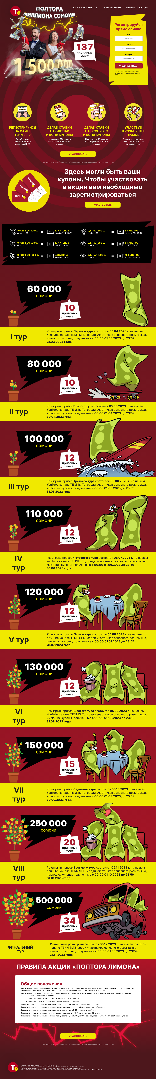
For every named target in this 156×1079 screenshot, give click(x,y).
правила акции (137, 7)
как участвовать (85, 7)
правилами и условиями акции (101, 162)
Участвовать (78, 154)
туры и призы (111, 7)
